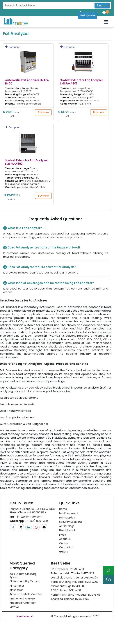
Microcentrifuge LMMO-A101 (68, 586)
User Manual (67, 530)
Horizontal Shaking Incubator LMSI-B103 (75, 594)
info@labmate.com (26, 516)
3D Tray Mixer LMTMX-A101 (67, 569)
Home (63, 509)
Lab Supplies (67, 517)
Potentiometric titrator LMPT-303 (72, 573)
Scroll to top (24, 616)
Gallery (63, 551)
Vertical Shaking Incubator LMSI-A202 (74, 581)
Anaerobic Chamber (23, 602)
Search (102, 5)
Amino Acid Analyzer (23, 598)
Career (63, 543)
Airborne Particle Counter (26, 594)
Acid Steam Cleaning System (23, 575)
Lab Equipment (68, 513)
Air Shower (16, 590)
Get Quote (87, 15)
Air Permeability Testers (25, 581)
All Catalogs (66, 526)
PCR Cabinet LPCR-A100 (66, 590)
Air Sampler (17, 585)
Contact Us (66, 547)
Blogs (62, 534)
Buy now (43, 112)
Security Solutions (70, 521)
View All (14, 607)
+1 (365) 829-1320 (29, 521)
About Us (65, 539)
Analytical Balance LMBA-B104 (70, 599)
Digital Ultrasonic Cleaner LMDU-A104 (74, 577)
